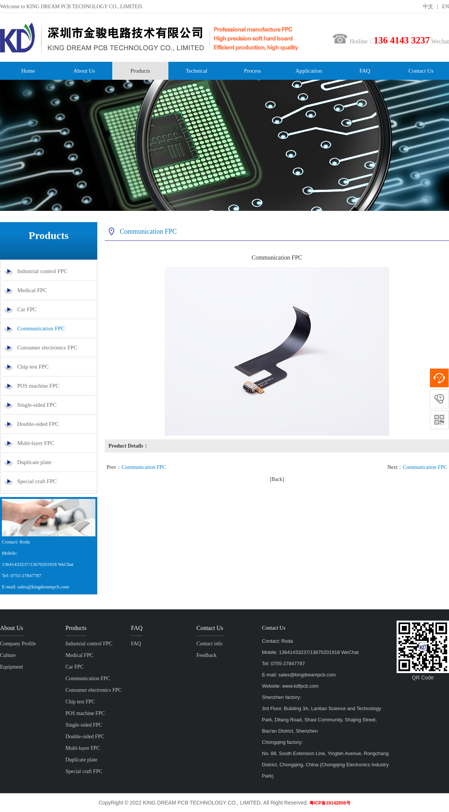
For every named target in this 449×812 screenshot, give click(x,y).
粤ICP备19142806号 (329, 803)
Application (309, 71)
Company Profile (18, 643)
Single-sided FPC (36, 405)
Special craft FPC (37, 481)
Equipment (11, 667)
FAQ (365, 71)
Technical (196, 71)
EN (445, 6)
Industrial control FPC (42, 271)
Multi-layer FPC (35, 443)
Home (28, 71)
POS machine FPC (38, 386)
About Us (84, 71)
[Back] (277, 479)
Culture (8, 655)
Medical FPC (32, 290)
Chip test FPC (33, 367)
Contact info (209, 643)
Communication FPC (41, 328)
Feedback (206, 655)
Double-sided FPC (38, 424)
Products (140, 71)
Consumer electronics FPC (47, 348)
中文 (428, 6)
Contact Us (420, 71)
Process (252, 71)
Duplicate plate (34, 462)
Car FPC (27, 309)
